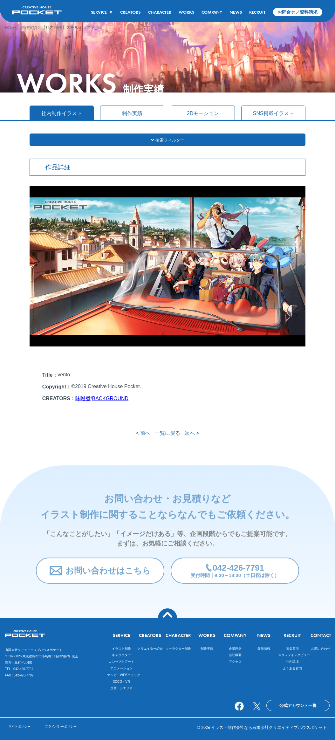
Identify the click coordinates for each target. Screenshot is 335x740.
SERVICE (102, 12)
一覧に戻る (167, 433)
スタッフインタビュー (294, 655)
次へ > (192, 433)
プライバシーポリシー (61, 726)
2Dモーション (203, 113)
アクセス (235, 661)
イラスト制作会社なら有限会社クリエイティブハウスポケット (269, 727)
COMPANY (212, 12)
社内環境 (292, 661)
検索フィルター (167, 140)
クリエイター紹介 (150, 648)
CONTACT (321, 635)
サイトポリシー (19, 726)
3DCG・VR (121, 681)
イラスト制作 (121, 648)
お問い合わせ (320, 648)
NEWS (235, 12)
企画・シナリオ (121, 688)
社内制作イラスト (61, 113)
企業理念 (235, 648)
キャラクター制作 (178, 648)
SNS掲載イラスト (273, 113)
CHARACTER (159, 12)
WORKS (186, 12)
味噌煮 (83, 398)
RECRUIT (257, 12)
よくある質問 (292, 668)
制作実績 (132, 113)
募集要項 (292, 648)
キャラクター (121, 655)
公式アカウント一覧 (298, 705)
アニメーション (121, 668)
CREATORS (130, 12)
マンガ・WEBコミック (123, 675)
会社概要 (235, 655)
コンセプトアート (121, 661)
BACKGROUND (110, 398)
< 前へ (143, 433)
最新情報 (263, 648)
